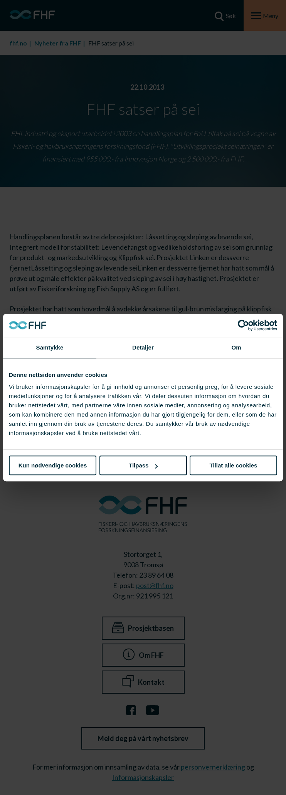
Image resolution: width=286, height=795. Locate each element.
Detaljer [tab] (143, 347)
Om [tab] (236, 347)
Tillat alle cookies (233, 465)
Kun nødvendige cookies (53, 465)
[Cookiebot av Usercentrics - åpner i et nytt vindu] (243, 325)
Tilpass (143, 465)
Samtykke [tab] (50, 347)
